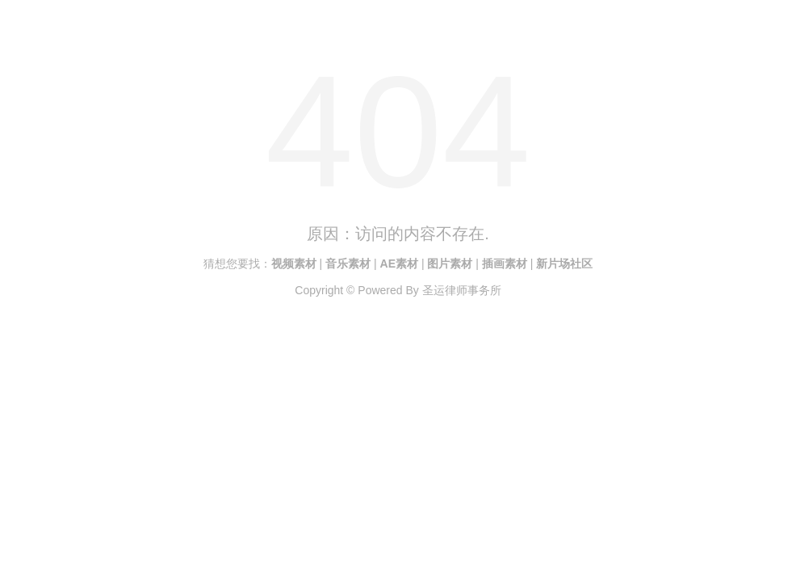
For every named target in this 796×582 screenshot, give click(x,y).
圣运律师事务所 (461, 290)
